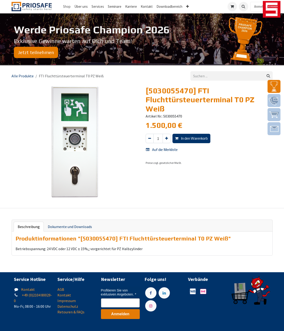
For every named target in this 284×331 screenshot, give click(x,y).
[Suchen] (268, 76)
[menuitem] (81, 6)
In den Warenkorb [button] (191, 138)
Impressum (66, 300)
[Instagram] (150, 305)
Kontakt (28, 289)
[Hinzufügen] (167, 138)
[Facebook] (150, 293)
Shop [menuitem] (67, 6)
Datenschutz (67, 306)
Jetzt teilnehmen (36, 52)
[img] (274, 86)
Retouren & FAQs (70, 312)
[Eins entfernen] (150, 138)
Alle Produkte (23, 76)
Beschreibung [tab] (29, 226)
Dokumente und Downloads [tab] (70, 226)
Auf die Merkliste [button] (162, 150)
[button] (243, 6)
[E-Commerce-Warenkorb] (232, 6)
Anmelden (261, 6)
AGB (60, 289)
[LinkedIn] (164, 293)
